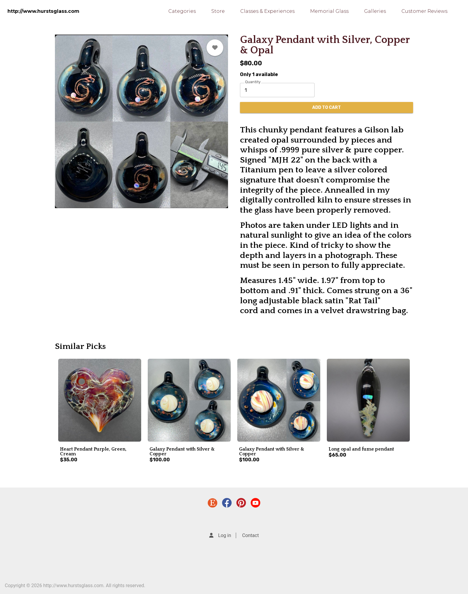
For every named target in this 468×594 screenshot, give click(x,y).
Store (218, 11)
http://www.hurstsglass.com (43, 11)
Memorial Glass (329, 11)
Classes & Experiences (267, 11)
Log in (224, 535)
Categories (182, 11)
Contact (250, 535)
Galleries (375, 11)
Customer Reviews (424, 11)
